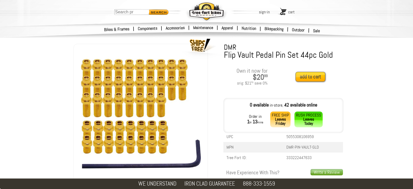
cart (291, 12)
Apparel (227, 28)
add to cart (310, 77)
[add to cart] (312, 77)
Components (148, 28)
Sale (316, 31)
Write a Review (327, 172)
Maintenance (203, 27)
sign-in (264, 12)
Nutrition (249, 28)
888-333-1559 (259, 183)
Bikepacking (274, 29)
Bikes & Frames (117, 29)
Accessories (175, 28)
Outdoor (298, 30)
